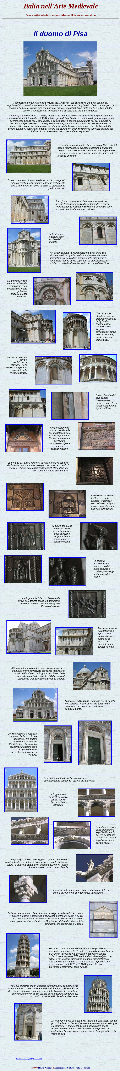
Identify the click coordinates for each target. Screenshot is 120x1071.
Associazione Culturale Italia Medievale (72, 1068)
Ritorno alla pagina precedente (29, 1058)
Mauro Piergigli (45, 1068)
